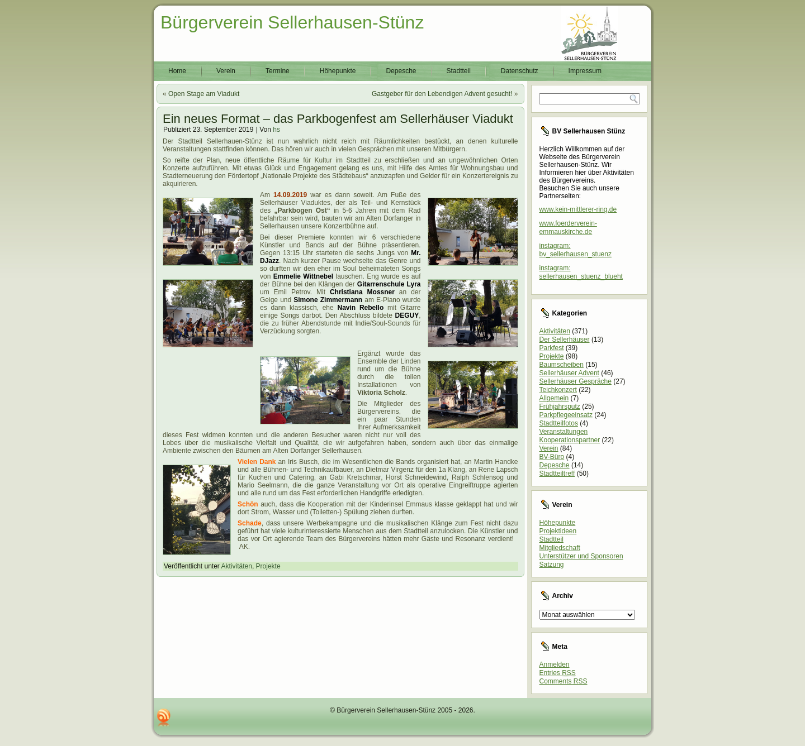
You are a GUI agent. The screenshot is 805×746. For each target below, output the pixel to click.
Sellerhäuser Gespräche (575, 381)
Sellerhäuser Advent (569, 373)
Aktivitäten (236, 566)
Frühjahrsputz (559, 406)
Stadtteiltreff (557, 473)
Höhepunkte (338, 71)
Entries (557, 673)
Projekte (268, 566)
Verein (225, 71)
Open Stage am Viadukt (203, 94)
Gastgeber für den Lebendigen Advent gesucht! (442, 94)
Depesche (401, 71)
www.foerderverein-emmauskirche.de (568, 227)
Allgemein (554, 398)
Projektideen (558, 531)
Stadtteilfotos (558, 423)
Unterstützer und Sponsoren (581, 556)
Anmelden (554, 664)
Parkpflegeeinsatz (566, 415)
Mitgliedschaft (559, 548)
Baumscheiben (561, 365)
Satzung (551, 564)
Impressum (585, 71)
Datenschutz (519, 71)
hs (276, 129)
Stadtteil (459, 71)
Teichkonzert (558, 390)
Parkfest (551, 348)
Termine (278, 71)
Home (177, 71)
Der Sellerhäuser (564, 339)
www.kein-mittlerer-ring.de (578, 209)
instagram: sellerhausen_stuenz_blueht (581, 272)
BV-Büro (552, 457)
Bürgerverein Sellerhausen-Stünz (292, 22)
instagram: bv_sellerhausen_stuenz (575, 250)
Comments (563, 681)
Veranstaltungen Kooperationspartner (569, 436)
